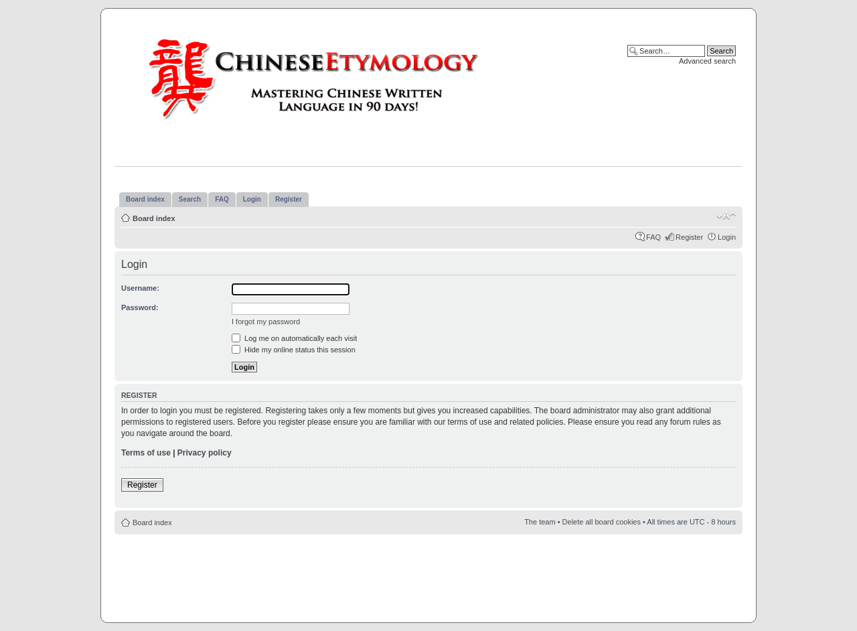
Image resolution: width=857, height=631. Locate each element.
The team (539, 522)
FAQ (653, 237)
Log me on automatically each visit (294, 338)
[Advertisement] (428, 575)
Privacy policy (204, 453)
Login (727, 237)
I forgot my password (266, 322)
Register (689, 237)
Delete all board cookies (601, 522)
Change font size (726, 216)
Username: (140, 288)
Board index (154, 218)
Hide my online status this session (294, 350)
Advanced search (707, 61)
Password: (140, 307)
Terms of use (146, 453)
